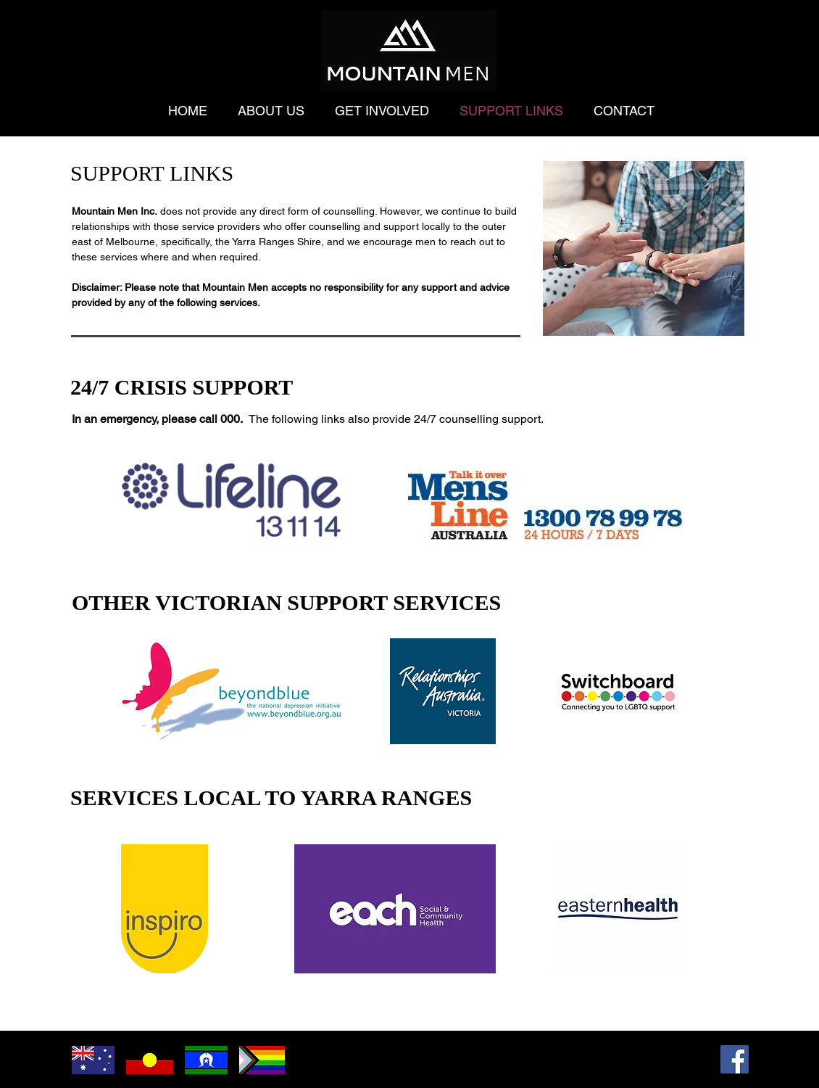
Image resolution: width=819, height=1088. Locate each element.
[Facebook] (734, 1059)
